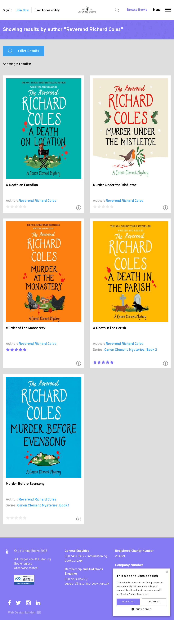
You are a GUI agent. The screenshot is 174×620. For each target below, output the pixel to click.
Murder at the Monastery (25, 328)
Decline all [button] (154, 601)
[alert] (141, 592)
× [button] (166, 571)
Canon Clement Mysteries (124, 350)
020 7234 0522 (75, 579)
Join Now (22, 10)
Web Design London (21, 613)
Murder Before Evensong (25, 484)
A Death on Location (22, 185)
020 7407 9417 (74, 556)
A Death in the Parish (109, 328)
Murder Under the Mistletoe (115, 185)
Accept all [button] (128, 601)
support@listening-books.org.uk (87, 584)
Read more (142, 594)
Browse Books (137, 10)
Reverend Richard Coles (37, 201)
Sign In (7, 10)
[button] (168, 10)
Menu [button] (157, 10)
